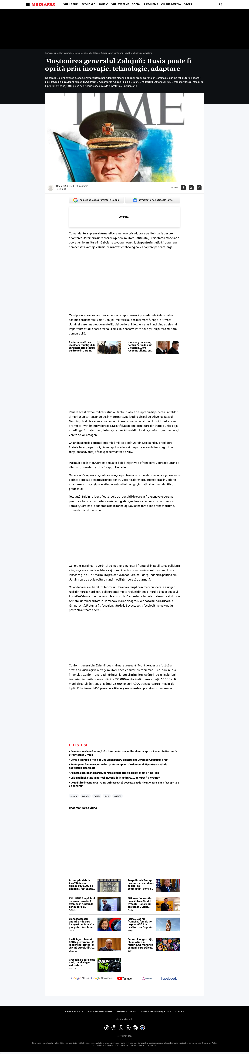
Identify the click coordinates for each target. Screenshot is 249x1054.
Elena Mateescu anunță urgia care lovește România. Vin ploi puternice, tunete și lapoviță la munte (82, 923)
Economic (88, 4)
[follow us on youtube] (124, 978)
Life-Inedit (151, 4)
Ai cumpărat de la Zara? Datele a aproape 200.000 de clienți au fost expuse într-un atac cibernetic (81, 884)
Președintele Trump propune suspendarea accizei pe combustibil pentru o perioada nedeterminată (141, 884)
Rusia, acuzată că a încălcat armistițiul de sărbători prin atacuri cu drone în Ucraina (82, 346)
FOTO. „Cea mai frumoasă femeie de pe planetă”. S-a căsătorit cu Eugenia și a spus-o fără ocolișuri (140, 923)
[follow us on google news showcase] (102, 978)
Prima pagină (51, 53)
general (85, 796)
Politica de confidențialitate (156, 1011)
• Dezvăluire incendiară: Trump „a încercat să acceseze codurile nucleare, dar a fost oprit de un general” (124, 784)
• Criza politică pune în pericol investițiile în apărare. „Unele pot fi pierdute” (114, 777)
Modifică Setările (124, 1019)
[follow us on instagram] (147, 978)
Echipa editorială (74, 1011)
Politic (103, 4)
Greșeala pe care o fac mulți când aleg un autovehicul (82, 962)
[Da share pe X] (191, 187)
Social (136, 4)
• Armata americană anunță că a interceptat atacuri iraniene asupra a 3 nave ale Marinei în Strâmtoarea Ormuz (123, 753)
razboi (97, 796)
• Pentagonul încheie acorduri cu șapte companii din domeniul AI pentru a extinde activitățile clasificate (118, 766)
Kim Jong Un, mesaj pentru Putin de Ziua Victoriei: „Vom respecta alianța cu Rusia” (140, 346)
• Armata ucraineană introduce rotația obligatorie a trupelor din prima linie (114, 772)
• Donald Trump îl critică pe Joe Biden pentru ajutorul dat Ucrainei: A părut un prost (118, 759)
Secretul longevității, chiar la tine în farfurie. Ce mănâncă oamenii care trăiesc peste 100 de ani (140, 943)
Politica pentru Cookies (99, 1011)
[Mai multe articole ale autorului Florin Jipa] (50, 188)
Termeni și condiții (126, 1011)
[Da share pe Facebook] (183, 187)
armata (74, 796)
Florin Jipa (60, 189)
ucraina (117, 796)
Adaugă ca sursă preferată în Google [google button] (96, 200)
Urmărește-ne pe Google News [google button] (153, 200)
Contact (179, 1011)
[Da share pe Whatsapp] (199, 187)
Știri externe (120, 4)
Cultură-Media (171, 4)
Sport (188, 4)
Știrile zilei (70, 4)
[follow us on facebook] (169, 978)
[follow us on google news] (80, 978)
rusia (106, 796)
